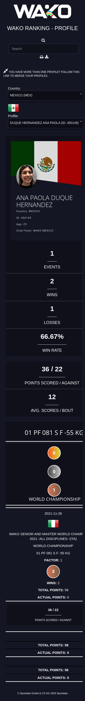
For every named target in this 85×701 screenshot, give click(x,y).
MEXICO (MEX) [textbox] (21, 95)
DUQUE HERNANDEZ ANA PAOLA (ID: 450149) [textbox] (44, 123)
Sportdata (62, 693)
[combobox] (45, 96)
